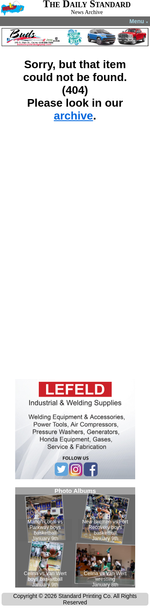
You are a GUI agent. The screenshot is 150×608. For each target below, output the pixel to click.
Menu (139, 21)
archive (73, 115)
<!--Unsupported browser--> (75, 537)
